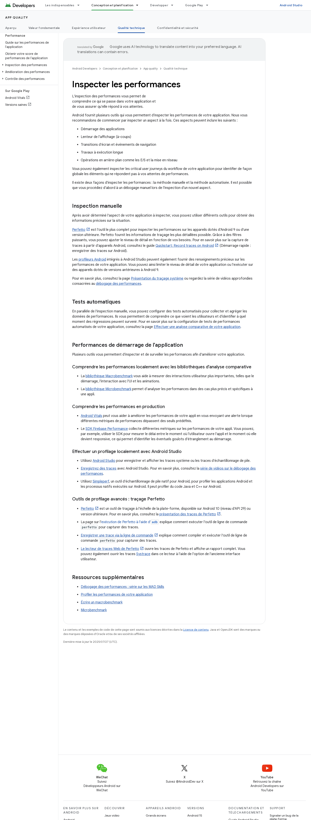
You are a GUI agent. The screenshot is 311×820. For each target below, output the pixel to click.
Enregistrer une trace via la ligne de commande (117, 535)
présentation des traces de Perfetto (187, 514)
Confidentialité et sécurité (177, 28)
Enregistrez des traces (98, 468)
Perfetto (78, 230)
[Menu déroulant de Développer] (174, 5)
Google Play (194, 5)
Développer (159, 5)
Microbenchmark (94, 610)
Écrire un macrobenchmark (101, 602)
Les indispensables (60, 5)
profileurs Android (92, 259)
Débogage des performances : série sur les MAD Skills (122, 587)
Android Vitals (91, 416)
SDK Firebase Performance (107, 429)
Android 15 (194, 815)
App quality (16, 17)
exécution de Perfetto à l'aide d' (130, 522)
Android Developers (84, 68)
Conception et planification (120, 68)
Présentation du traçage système (157, 278)
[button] (28, 65)
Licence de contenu (196, 630)
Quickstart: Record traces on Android (185, 246)
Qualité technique (175, 68)
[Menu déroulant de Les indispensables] (80, 5)
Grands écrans (156, 815)
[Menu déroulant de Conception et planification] (139, 5)
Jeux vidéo (112, 815)
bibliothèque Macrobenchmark (109, 376)
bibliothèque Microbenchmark (108, 389)
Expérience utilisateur (89, 28)
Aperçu (10, 28)
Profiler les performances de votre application (117, 594)
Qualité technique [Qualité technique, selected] (131, 28)
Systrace (143, 554)
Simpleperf (101, 481)
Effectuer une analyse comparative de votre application (197, 327)
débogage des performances (118, 284)
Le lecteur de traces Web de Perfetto (110, 549)
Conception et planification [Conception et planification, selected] (112, 5)
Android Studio (291, 5)
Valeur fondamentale (44, 28)
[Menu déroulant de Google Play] (209, 5)
